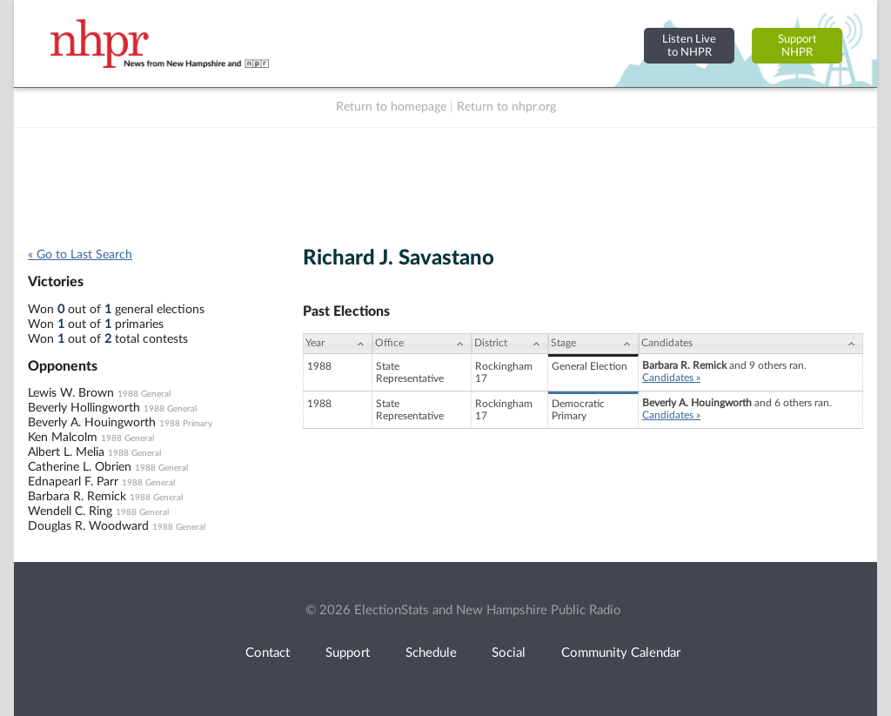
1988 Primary (185, 423)
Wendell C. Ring (70, 511)
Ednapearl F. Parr (73, 482)
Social (509, 652)
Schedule (431, 652)
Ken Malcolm (62, 438)
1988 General (144, 394)
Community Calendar (620, 652)
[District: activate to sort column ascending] (510, 343)
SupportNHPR (797, 45)
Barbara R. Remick (77, 497)
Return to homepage (391, 107)
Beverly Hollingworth (84, 408)
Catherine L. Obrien (79, 467)
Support (347, 652)
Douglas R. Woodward (88, 526)
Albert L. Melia (66, 452)
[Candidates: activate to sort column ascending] (751, 343)
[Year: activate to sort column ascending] (337, 343)
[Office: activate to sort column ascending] (422, 343)
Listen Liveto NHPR (689, 45)
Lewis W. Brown (71, 393)
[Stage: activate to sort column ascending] (593, 343)
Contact (267, 652)
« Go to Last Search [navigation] (80, 255)
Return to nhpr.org (506, 107)
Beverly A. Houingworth (92, 423)
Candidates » (671, 377)
